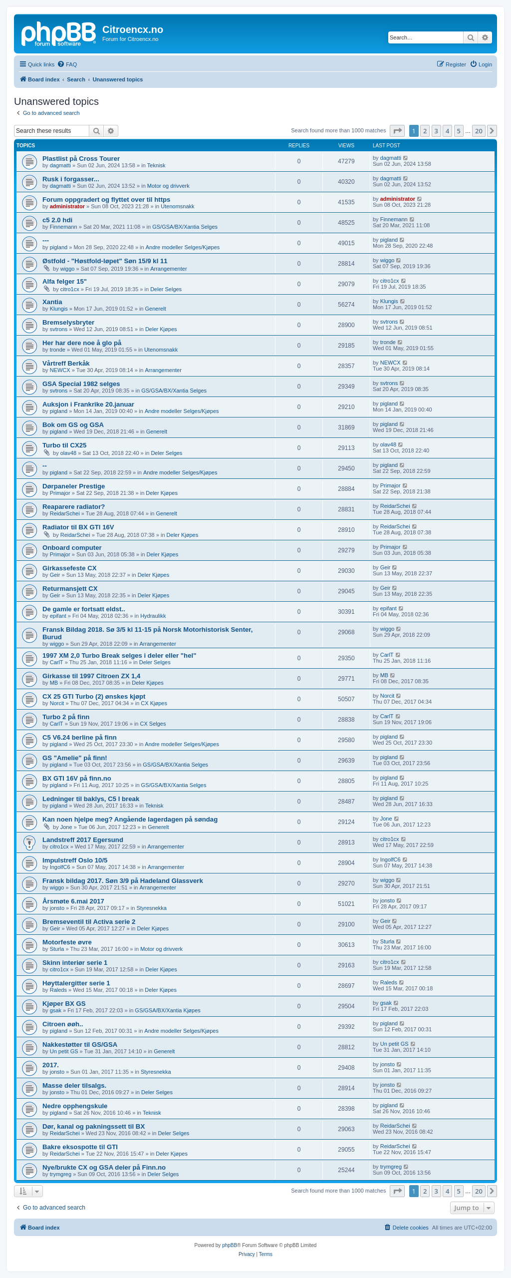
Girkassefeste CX (69, 568)
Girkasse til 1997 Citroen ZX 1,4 (91, 676)
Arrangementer (168, 269)
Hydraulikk (153, 616)
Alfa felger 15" (64, 281)
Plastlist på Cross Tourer (81, 158)
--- (45, 240)
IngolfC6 (60, 867)
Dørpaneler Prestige (73, 486)
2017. (50, 1065)
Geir (55, 575)
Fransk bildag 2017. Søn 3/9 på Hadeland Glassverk (122, 880)
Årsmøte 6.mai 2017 (73, 901)
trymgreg (60, 1174)
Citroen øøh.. (62, 1024)
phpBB (229, 1245)
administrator (67, 206)
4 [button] (447, 130)
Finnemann (63, 227)
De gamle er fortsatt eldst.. (83, 609)
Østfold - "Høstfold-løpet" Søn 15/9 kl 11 (105, 261)
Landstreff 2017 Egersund (82, 840)
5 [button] (459, 130)
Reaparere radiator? (73, 506)
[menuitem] (67, 64)
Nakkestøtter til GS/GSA (79, 1044)
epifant (58, 616)
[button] (397, 131)
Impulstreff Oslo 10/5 (74, 860)
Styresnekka (151, 908)
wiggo (67, 269)
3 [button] (436, 130)
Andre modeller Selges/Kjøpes (183, 247)
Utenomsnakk (177, 206)
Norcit (57, 703)
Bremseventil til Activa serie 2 (88, 921)
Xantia (52, 302)
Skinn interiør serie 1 (74, 962)
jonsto (57, 908)
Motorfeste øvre (67, 942)
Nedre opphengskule (74, 1106)
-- (44, 465)
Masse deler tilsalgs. (74, 1085)
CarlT (56, 662)
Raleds (58, 990)
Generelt (155, 309)
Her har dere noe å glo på (81, 343)
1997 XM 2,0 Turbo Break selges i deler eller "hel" (119, 655)
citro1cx (69, 289)
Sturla (57, 949)
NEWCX (60, 370)
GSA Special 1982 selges (81, 384)
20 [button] (479, 130)
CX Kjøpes (154, 703)
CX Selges (153, 724)
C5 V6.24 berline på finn (79, 737)
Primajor (60, 493)
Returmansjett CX (70, 588)
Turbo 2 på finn (65, 717)
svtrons (58, 329)
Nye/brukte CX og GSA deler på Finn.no (104, 1167)
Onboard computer (72, 547)
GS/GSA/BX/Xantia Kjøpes (167, 1010)
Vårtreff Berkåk (66, 363)
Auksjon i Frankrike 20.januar (88, 404)
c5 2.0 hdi (57, 220)
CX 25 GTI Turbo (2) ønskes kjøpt (93, 696)
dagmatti (60, 165)
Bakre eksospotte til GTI (80, 1147)
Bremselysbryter (68, 322)
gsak (55, 1010)
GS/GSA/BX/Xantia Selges (185, 227)
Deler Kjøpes (161, 329)
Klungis (59, 309)
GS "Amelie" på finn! (74, 758)
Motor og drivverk (168, 186)
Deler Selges (166, 289)
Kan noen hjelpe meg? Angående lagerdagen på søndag (130, 819)
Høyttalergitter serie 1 (76, 983)
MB (54, 683)
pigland (58, 247)
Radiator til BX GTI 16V (78, 527)
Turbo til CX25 (64, 445)
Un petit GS (64, 1051)
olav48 (68, 453)
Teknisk (156, 165)
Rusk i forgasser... (70, 179)
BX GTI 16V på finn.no (76, 778)
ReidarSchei (65, 513)
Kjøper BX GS (63, 1003)
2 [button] (425, 130)
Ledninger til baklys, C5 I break (90, 799)
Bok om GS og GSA (73, 424)
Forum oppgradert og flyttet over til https (106, 199)
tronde (57, 350)
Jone (66, 827)
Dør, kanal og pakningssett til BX (93, 1126)
